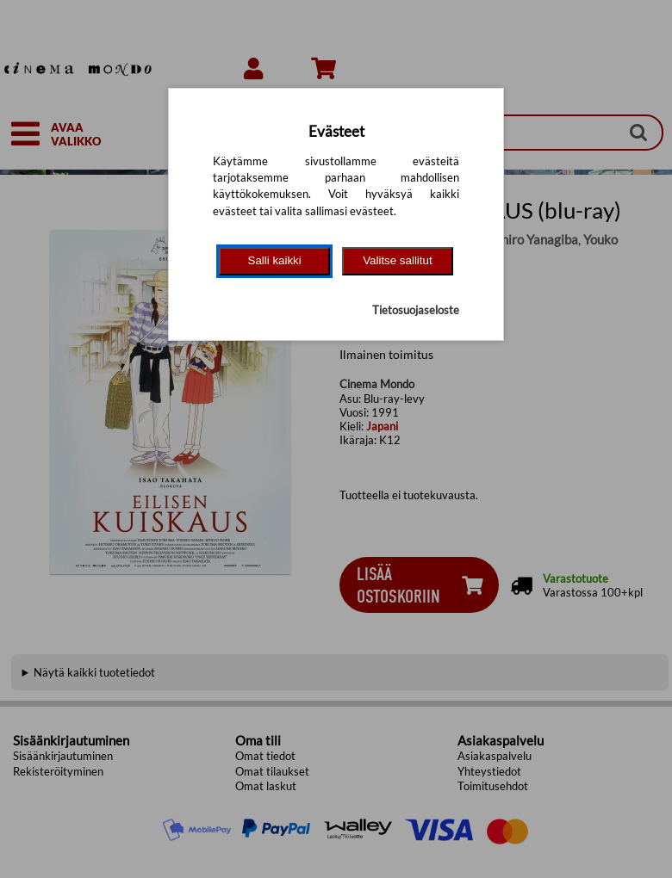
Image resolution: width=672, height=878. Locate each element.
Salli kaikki (275, 260)
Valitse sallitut (397, 260)
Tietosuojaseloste (415, 310)
